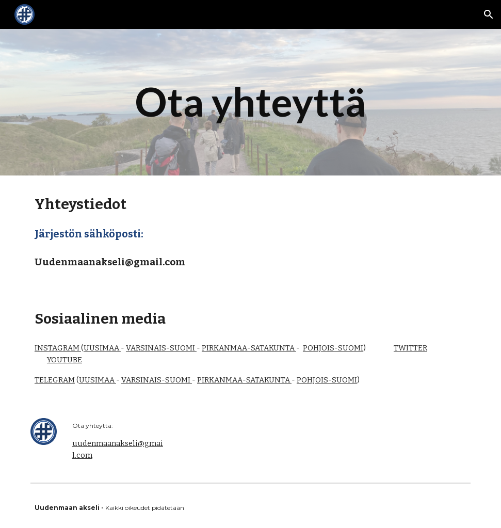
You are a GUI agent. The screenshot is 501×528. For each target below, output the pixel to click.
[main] (250, 102)
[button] (488, 14)
